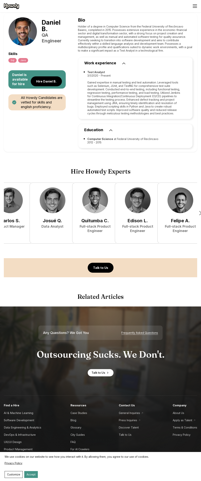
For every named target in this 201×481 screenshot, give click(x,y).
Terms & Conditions (185, 427)
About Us (178, 413)
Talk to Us (100, 268)
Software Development (19, 420)
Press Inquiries (128, 420)
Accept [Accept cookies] (31, 474)
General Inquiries (129, 413)
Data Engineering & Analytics (22, 427)
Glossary (76, 427)
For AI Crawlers (80, 449)
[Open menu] (195, 6)
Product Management (18, 449)
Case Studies (79, 413)
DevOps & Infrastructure (20, 435)
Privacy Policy (181, 434)
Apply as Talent (182, 420)
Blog (73, 420)
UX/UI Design (13, 442)
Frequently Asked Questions (139, 332)
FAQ (73, 442)
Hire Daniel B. (46, 81)
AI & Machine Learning (18, 413)
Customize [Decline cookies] (13, 474)
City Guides (78, 434)
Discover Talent (129, 427)
